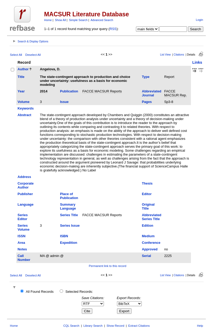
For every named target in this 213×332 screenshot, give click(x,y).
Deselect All (32, 54)
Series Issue (70, 225)
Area (21, 243)
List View (165, 54)
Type (145, 77)
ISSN (22, 236)
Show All (60, 20)
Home (48, 20)
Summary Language (68, 206)
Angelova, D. (50, 69)
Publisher (25, 194)
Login (199, 19)
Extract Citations (139, 325)
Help (200, 325)
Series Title (69, 215)
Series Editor (23, 217)
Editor (146, 194)
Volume (23, 102)
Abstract (24, 115)
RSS (113, 29)
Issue (64, 102)
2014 (43, 91)
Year (21, 91)
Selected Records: (79, 292)
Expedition (68, 243)
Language (25, 204)
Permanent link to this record (107, 265)
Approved (150, 249)
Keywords (26, 108)
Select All (16, 54)
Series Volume (23, 227)
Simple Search (78, 20)
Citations (179, 54)
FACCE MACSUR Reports (102, 91)
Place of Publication (69, 196)
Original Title (148, 206)
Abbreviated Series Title (151, 217)
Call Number (24, 258)
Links (197, 62)
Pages (147, 102)
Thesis (147, 183)
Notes (22, 249)
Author (23, 69)
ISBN (64, 236)
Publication (69, 91)
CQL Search (71, 325)
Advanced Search (101, 20)
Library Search (93, 325)
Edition (147, 225)
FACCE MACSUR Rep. (175, 93)
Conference (151, 243)
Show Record (115, 325)
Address (24, 177)
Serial (146, 256)
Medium (148, 236)
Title (21, 77)
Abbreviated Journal (151, 93)
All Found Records (39, 292)
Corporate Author (26, 185)
